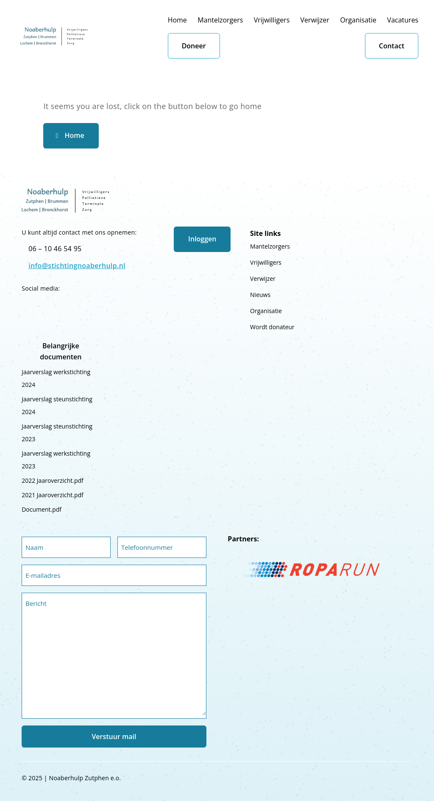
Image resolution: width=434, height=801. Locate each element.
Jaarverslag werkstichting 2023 (56, 459)
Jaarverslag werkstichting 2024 (56, 378)
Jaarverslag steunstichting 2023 (57, 432)
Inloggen (202, 239)
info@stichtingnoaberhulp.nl (76, 265)
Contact (391, 45)
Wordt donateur (272, 327)
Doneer (194, 45)
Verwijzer (315, 20)
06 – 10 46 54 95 (54, 248)
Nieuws (260, 295)
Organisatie (358, 20)
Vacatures (402, 20)
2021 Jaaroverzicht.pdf (52, 495)
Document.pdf (41, 509)
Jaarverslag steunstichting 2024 (57, 405)
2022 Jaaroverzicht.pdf (52, 480)
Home (177, 20)
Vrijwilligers (272, 20)
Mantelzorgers (220, 20)
